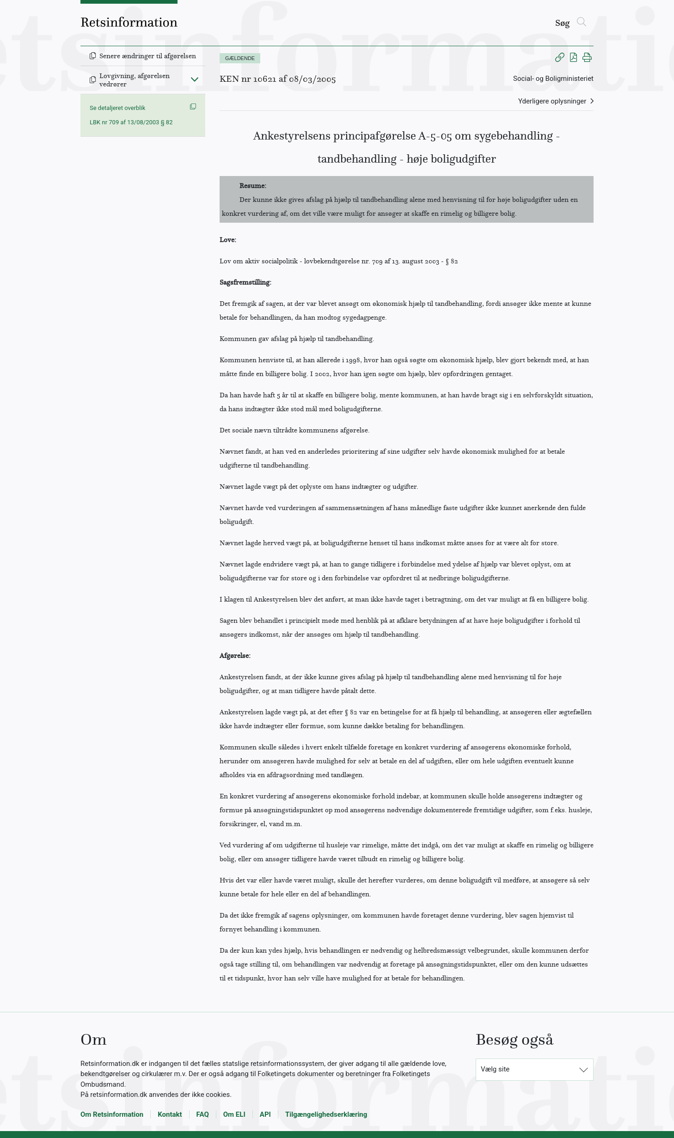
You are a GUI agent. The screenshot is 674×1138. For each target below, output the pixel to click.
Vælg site (495, 1069)
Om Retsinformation (111, 1114)
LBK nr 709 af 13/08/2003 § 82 (131, 122)
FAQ (202, 1114)
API (265, 1114)
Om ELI (234, 1114)
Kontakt (170, 1114)
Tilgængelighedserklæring (326, 1114)
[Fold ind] (195, 79)
